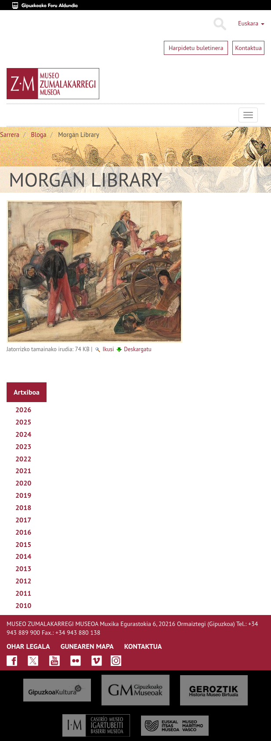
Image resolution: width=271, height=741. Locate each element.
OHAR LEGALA (28, 646)
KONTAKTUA (143, 646)
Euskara (251, 23)
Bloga (39, 134)
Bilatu (219, 24)
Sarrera (9, 134)
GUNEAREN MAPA (87, 646)
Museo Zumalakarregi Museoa (13, 115)
